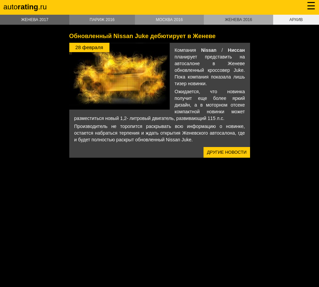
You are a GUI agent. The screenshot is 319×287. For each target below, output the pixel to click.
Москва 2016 (169, 19)
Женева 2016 (238, 19)
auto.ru (25, 7)
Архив (296, 19)
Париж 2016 (102, 19)
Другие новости (226, 152)
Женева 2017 (34, 19)
